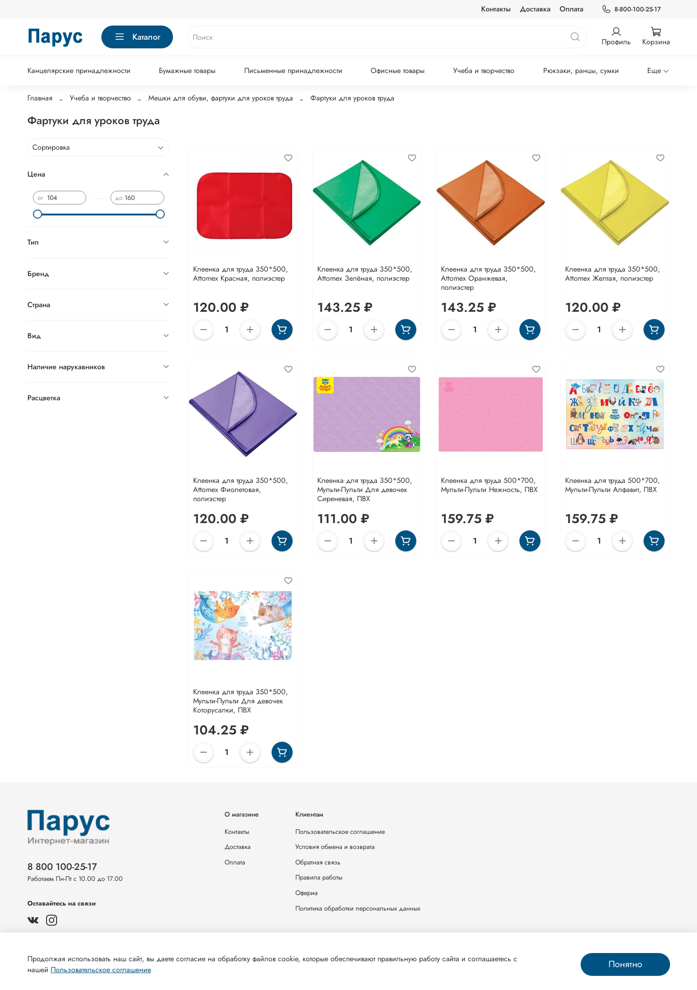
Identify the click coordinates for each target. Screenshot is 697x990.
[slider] (37, 214)
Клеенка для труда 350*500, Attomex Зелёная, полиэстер (364, 273)
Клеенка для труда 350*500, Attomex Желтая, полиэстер (612, 273)
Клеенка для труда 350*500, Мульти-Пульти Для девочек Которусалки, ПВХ (240, 700)
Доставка (535, 9)
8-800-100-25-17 (631, 9)
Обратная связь (318, 862)
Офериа (306, 892)
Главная (39, 98)
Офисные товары (397, 70)
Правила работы (318, 877)
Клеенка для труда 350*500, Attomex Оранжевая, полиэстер (488, 278)
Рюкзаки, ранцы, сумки (581, 70)
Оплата (571, 9)
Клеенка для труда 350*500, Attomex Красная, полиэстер (240, 273)
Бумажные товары (187, 70)
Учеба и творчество (483, 70)
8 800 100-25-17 (62, 867)
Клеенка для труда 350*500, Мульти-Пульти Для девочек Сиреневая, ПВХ (364, 489)
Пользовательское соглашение (340, 831)
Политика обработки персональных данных (357, 908)
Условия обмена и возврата (335, 846)
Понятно (625, 964)
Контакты (496, 9)
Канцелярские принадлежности (79, 70)
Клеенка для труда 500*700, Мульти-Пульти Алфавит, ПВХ (612, 485)
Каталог (137, 37)
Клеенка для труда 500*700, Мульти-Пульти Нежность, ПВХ (489, 485)
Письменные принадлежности (293, 70)
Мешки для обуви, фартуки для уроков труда (220, 98)
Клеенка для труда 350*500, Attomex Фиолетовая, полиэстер (240, 489)
